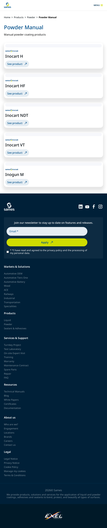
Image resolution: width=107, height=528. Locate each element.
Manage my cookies (15, 471)
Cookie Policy (11, 467)
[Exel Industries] (53, 516)
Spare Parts (10, 369)
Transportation (12, 302)
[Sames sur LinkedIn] (80, 206)
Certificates (10, 403)
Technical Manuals (14, 391)
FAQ (6, 377)
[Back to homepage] (7, 5)
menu (98, 5)
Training (8, 357)
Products (19, 17)
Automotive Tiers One (16, 277)
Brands (8, 436)
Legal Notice (11, 458)
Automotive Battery (14, 281)
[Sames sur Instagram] (100, 206)
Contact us (10, 444)
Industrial (9, 298)
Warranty (9, 361)
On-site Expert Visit (14, 353)
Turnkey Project (12, 344)
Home (7, 17)
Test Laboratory (12, 349)
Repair (7, 373)
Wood (7, 285)
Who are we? (11, 424)
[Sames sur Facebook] (93, 206)
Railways (9, 294)
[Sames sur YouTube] (87, 206)
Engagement (11, 428)
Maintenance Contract (16, 365)
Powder (31, 17)
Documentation (12, 408)
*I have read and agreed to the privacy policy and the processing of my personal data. (48, 252)
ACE (6, 289)
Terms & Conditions (15, 475)
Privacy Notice (11, 462)
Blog (6, 395)
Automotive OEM (13, 273)
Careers (8, 440)
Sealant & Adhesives (15, 328)
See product (17, 64)
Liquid (7, 320)
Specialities (10, 306)
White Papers (11, 399)
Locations (9, 432)
